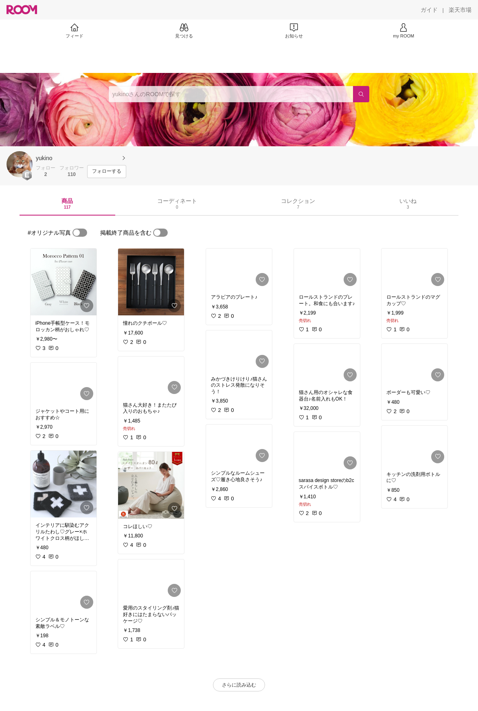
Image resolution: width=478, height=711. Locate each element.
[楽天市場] (460, 9)
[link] (63, 282)
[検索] (361, 94)
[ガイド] (429, 9)
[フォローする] (106, 171)
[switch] (79, 233)
